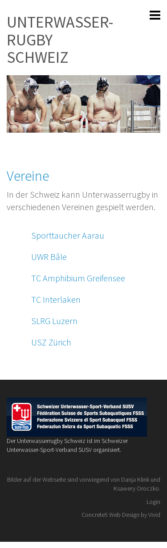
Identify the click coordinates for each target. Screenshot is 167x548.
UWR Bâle (49, 256)
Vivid (154, 515)
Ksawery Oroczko (136, 488)
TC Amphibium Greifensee (78, 278)
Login (153, 502)
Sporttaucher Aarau (67, 235)
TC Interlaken (56, 299)
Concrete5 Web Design (110, 515)
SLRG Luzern (54, 320)
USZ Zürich (51, 342)
